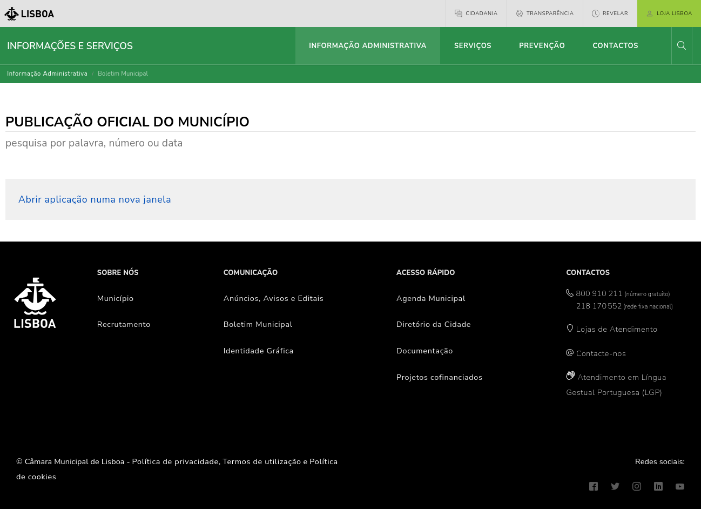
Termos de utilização (262, 461)
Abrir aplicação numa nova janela (94, 199)
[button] (681, 45)
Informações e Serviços (70, 45)
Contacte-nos (601, 353)
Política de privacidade (175, 461)
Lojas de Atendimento (617, 329)
